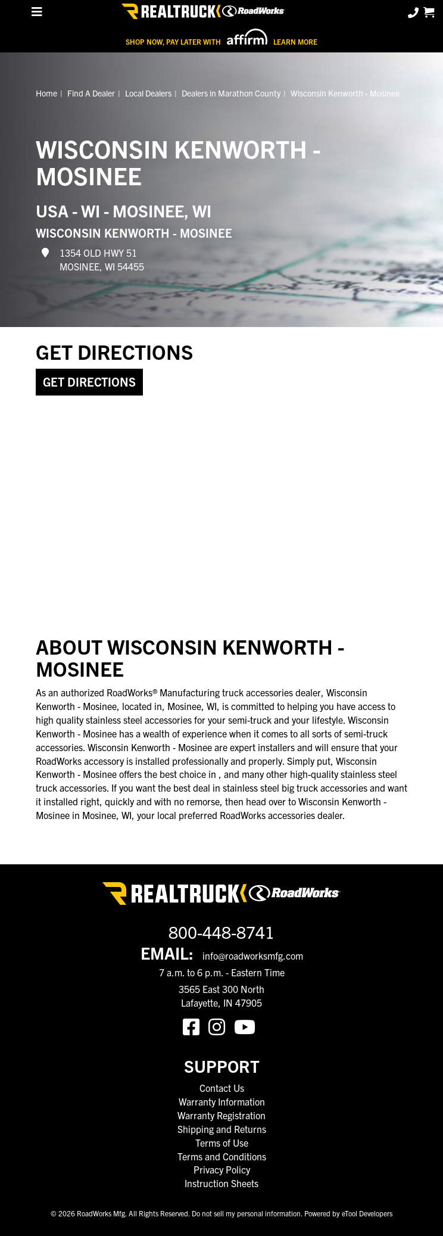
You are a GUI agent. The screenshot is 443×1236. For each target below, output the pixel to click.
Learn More (295, 41)
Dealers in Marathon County (231, 93)
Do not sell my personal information (246, 1213)
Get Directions (89, 381)
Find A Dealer (91, 93)
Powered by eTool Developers (348, 1213)
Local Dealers (148, 93)
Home (46, 93)
